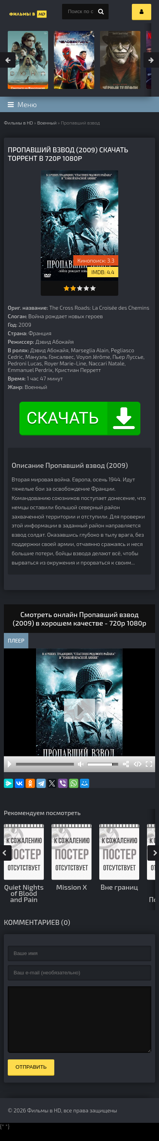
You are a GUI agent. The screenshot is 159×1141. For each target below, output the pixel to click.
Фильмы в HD (18, 122)
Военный (47, 122)
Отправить (31, 1078)
